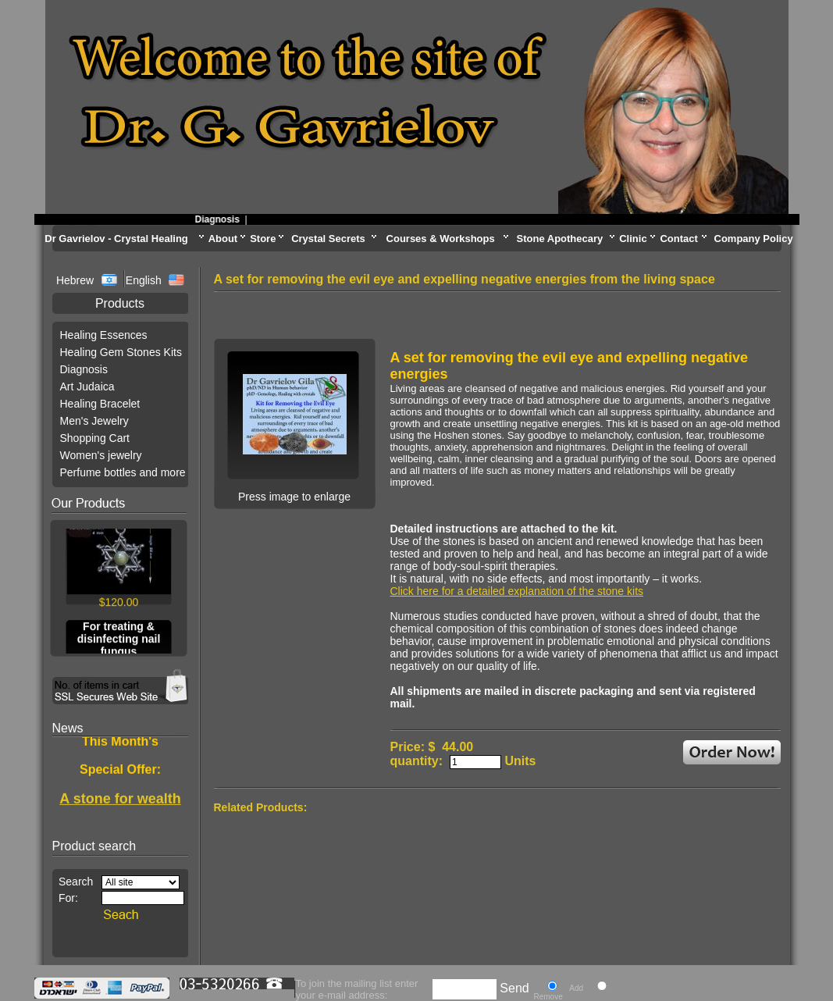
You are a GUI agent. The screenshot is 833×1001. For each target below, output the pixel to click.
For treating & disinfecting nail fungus (118, 641)
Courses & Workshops (440, 238)
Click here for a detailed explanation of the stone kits (517, 591)
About (223, 238)
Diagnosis (221, 219)
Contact (678, 238)
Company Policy (753, 238)
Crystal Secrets (328, 238)
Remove (548, 996)
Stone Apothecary (560, 238)
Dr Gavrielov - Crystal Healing (116, 238)
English (144, 280)
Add (576, 988)
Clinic (632, 238)
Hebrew (76, 280)
